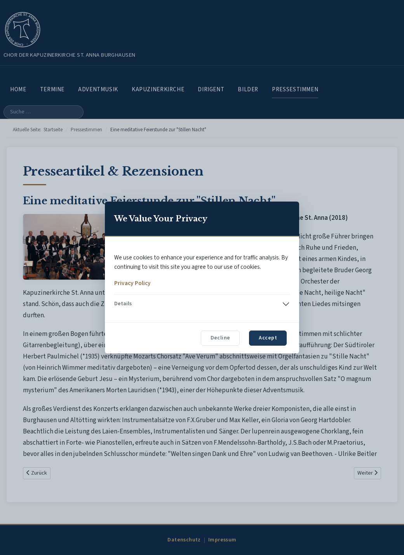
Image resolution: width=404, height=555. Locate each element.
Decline (220, 338)
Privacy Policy (132, 283)
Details (123, 304)
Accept (268, 338)
